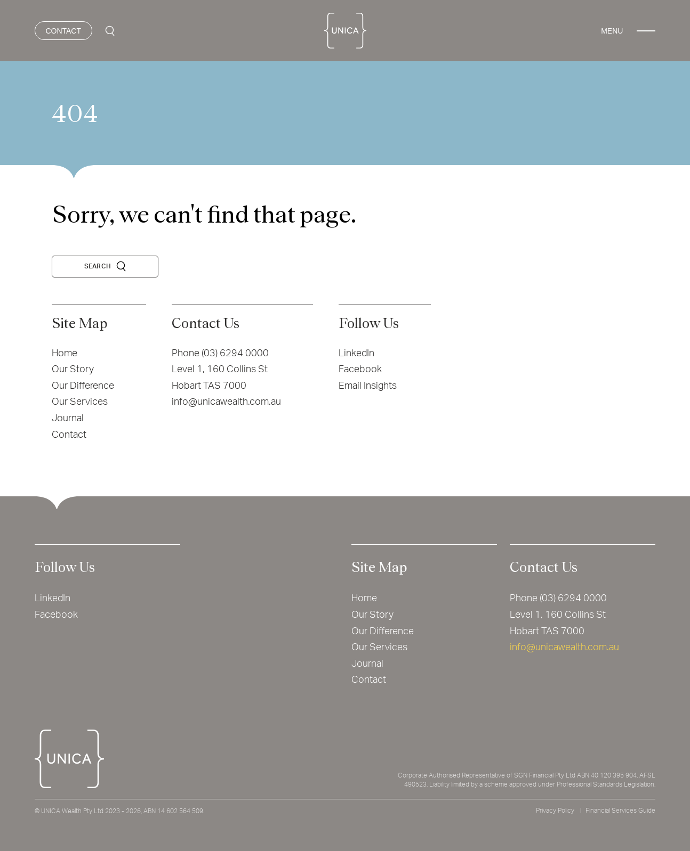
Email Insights (368, 386)
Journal (68, 418)
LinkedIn (356, 353)
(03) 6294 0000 (235, 353)
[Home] (345, 30)
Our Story (73, 369)
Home (64, 353)
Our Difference (83, 386)
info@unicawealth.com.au (226, 402)
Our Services (80, 402)
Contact (69, 435)
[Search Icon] (110, 31)
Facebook (360, 369)
